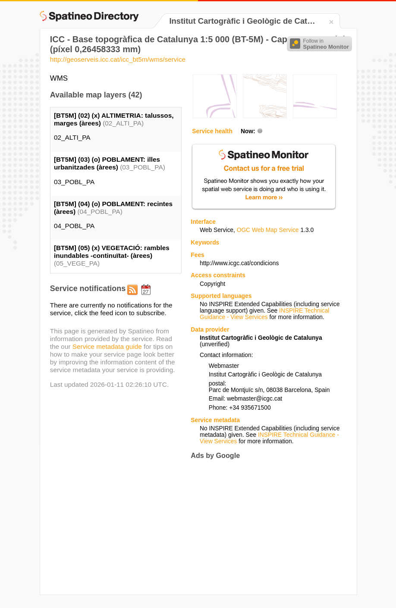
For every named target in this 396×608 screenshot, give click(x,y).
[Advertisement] (263, 527)
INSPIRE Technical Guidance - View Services (264, 313)
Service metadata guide (107, 346)
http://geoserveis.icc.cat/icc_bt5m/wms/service (117, 59)
